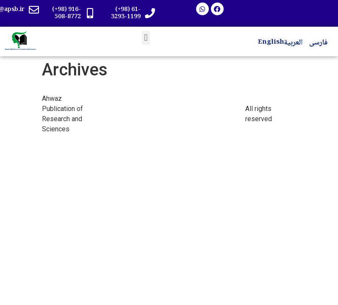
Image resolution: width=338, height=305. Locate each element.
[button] (146, 38)
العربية (293, 42)
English (271, 42)
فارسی (318, 42)
